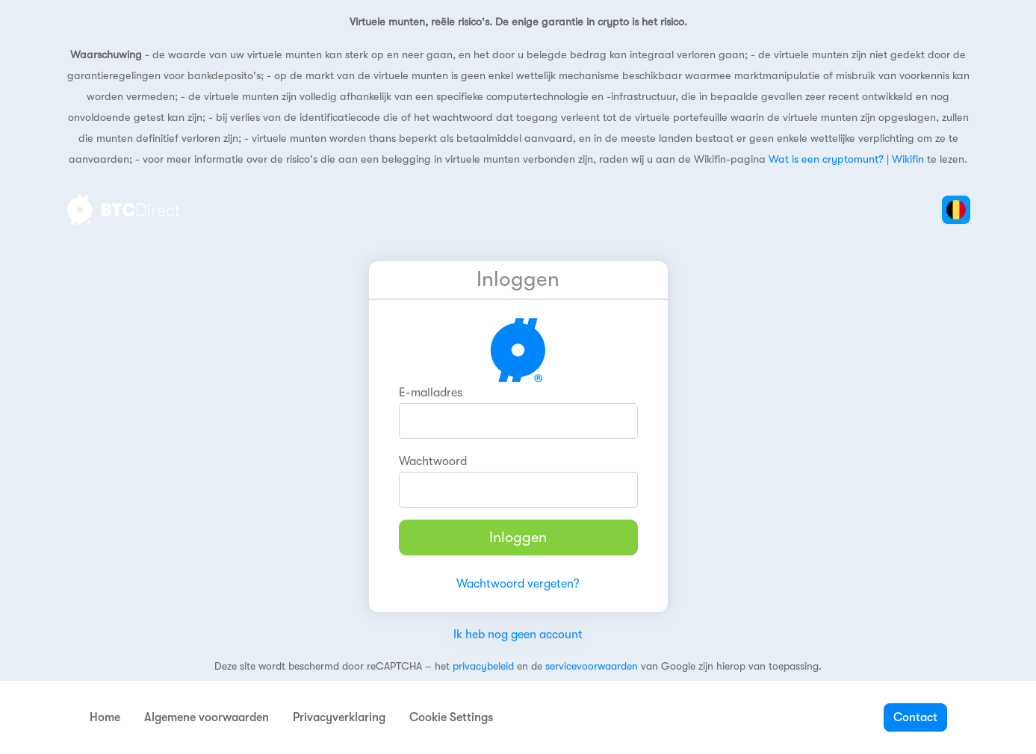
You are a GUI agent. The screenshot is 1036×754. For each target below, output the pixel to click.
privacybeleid (483, 666)
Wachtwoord (433, 461)
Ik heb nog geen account (518, 634)
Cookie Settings (451, 717)
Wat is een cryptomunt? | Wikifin (846, 159)
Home (105, 717)
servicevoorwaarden (591, 666)
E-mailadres (430, 392)
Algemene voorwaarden (206, 717)
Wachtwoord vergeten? (518, 584)
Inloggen (518, 537)
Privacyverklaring (339, 717)
